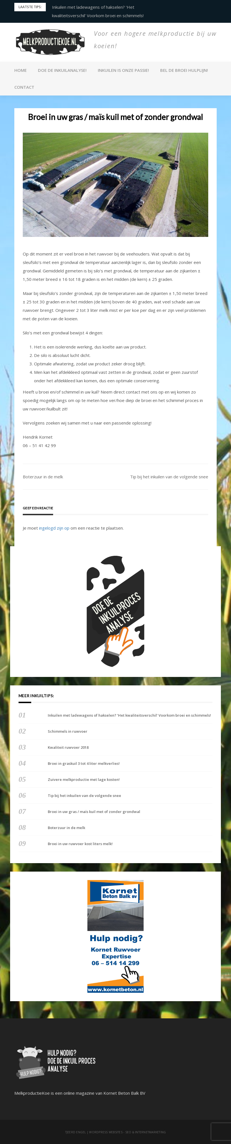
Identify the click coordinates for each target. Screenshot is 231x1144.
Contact (24, 87)
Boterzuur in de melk (43, 476)
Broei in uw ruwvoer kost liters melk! (80, 843)
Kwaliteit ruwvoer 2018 (68, 747)
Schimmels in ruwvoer (67, 731)
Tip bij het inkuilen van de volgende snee (169, 476)
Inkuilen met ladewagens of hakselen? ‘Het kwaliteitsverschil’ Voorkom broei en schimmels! (129, 715)
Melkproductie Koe (108, 56)
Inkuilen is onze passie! (123, 70)
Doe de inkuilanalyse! (62, 70)
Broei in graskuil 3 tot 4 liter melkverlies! (84, 763)
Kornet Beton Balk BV (124, 1093)
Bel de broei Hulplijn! (184, 70)
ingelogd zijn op (54, 528)
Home (20, 70)
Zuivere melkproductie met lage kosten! (84, 779)
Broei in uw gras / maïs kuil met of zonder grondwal (94, 811)
